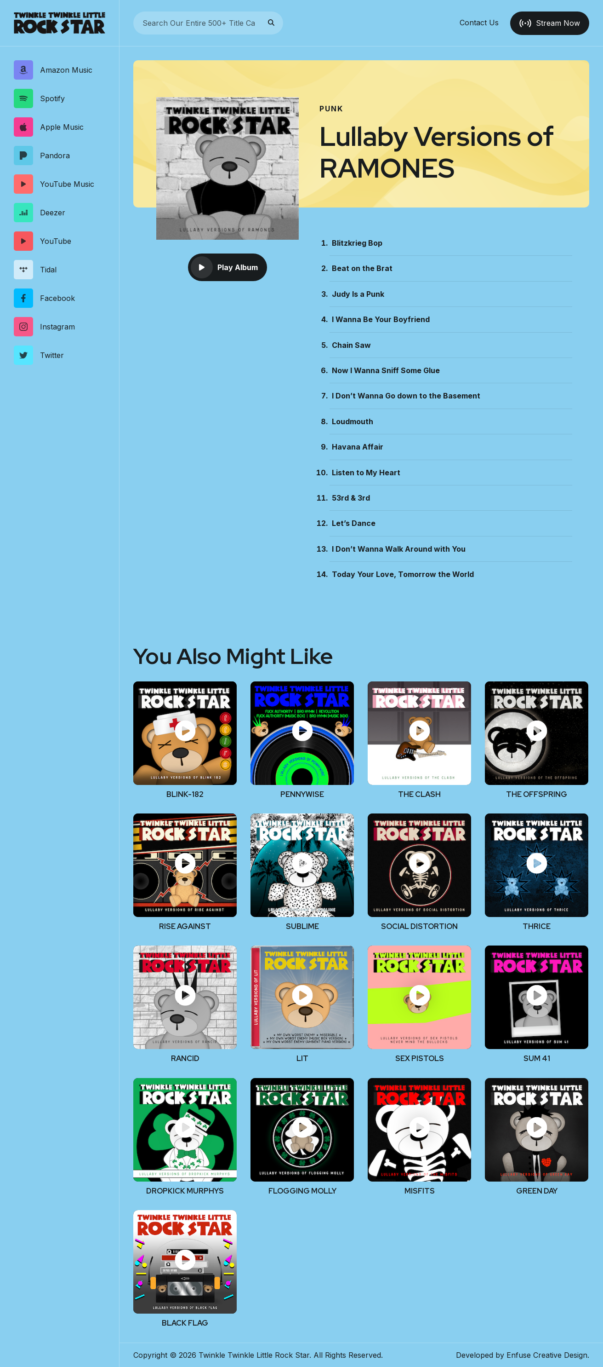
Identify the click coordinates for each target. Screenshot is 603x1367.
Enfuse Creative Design (546, 1355)
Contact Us (479, 23)
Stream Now (549, 23)
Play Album (224, 267)
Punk (331, 108)
